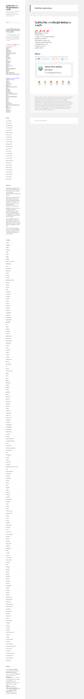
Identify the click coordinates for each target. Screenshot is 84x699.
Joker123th (69, 104)
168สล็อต (8, 245)
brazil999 (8, 296)
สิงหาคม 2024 (9, 167)
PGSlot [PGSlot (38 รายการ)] (8, 677)
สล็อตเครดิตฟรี (9, 599)
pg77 (7, 375)
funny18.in (8, 310)
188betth (8, 249)
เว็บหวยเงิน (8, 111)
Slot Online (8, 455)
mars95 (7, 354)
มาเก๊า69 (8, 553)
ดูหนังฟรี (7, 102)
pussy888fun (8, 424)
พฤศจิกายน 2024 (9, 160)
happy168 (8, 315)
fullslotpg (8, 305)
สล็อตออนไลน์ (9, 597)
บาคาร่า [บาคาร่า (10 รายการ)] (8, 684)
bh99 (7, 289)
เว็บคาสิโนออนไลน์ (10, 632)
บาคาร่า (7, 109)
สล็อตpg (7, 590)
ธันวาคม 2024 (9, 158)
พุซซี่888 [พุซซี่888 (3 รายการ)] (15, 684)
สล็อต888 (8, 54)
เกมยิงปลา (8, 625)
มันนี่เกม (7, 550)
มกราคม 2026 (9, 127)
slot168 (7, 457)
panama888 (8, 364)
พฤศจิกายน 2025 (9, 132)
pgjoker (7, 385)
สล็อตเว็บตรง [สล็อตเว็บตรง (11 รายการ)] (9, 692)
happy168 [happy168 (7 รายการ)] (8, 672)
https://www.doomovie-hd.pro (12, 74)
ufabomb (8, 494)
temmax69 (8, 478)
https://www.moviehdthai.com (12, 104)
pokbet (7, 408)
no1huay (8, 357)
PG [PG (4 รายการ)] (11, 675)
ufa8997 (7, 487)
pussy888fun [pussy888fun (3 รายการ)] (8, 679)
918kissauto (8, 263)
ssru (7, 469)
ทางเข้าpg (8, 527)
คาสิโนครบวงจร (9, 511)
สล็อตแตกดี (8, 609)
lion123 (7, 345)
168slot (7, 242)
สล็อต (7, 564)
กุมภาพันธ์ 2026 (9, 125)
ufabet (7, 490)
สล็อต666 (8, 576)
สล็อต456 (8, 569)
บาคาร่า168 (8, 58)
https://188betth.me (10, 72)
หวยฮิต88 (8, 623)
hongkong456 (9, 319)
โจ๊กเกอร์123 (8, 47)
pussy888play (9, 427)
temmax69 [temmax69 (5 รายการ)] (8, 682)
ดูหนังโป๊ (7, 62)
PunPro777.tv (9, 417)
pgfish (7, 380)
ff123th (7, 303)
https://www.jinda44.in (11, 53)
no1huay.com (9, 359)
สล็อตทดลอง (8, 61)
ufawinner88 (9, 499)
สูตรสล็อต (8, 613)
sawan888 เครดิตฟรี (10, 441)
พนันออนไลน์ (8, 543)
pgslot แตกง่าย (9, 65)
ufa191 (7, 483)
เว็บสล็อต (8, 641)
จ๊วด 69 (7, 515)
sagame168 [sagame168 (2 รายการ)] (16, 679)
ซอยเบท (7, 520)
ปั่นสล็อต (7, 539)
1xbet (7, 252)
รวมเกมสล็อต (8, 557)
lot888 (7, 352)
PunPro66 (8, 410)
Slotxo (7, 459)
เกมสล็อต (8, 627)
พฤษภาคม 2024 (9, 174)
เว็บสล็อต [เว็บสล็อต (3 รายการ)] (14, 691)
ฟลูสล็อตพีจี (8, 548)
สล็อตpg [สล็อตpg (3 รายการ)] (18, 688)
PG (6, 366)
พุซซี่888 (7, 546)
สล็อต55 (7, 571)
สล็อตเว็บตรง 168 (9, 604)
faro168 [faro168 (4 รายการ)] (10, 670)
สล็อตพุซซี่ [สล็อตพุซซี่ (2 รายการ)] (7, 690)
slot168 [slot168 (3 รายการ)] (7, 681)
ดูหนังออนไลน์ (9, 83)
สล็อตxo (7, 592)
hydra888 (8, 322)
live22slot (8, 350)
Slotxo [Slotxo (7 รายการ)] (10, 681)
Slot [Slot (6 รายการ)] (19, 679)
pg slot (7, 71)
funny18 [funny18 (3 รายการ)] (17, 670)
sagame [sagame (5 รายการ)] (12, 679)
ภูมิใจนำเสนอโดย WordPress (41, 120)
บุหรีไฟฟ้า (8, 536)
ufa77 (7, 485)
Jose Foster (49, 70)
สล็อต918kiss (8, 585)
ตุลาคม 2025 (8, 134)
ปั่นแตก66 (8, 541)
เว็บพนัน (7, 637)
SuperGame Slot (9, 471)
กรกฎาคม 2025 (9, 141)
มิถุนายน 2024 (9, 172)
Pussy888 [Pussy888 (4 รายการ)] (17, 677)
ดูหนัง (7, 88)
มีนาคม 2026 (8, 123)
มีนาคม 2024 (8, 179)
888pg (7, 256)
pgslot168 (8, 392)
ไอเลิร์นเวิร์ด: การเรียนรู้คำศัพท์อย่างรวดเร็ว (12, 8)
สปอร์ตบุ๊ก (8, 562)
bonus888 (8, 294)
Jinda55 (7, 329)
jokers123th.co (9, 340)
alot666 (7, 275)
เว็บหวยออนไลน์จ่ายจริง (11, 646)
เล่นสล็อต (8, 630)
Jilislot (7, 326)
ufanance (8, 497)
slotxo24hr (8, 462)
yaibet (7, 504)
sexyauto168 (8, 445)
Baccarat (8, 282)
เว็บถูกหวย (8, 634)
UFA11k (7, 480)
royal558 (8, 434)
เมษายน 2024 (8, 176)
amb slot (8, 277)
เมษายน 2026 (8, 120)
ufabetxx (8, 492)
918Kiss (7, 259)
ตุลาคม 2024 (8, 162)
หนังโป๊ (7, 618)
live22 (7, 99)
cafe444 (7, 298)
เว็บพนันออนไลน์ (9, 639)
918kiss (7, 81)
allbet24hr (8, 270)
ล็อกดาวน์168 (8, 560)
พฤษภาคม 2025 (9, 146)
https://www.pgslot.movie (11, 93)
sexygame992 (9, 450)
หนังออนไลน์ (8, 616)
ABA (7, 266)
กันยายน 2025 (9, 137)
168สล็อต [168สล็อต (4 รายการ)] (7, 669)
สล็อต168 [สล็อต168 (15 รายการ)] (8, 688)
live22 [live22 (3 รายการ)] (7, 675)
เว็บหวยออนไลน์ (9, 644)
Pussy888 (8, 422)
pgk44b (7, 387)
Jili (6, 324)
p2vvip (7, 361)
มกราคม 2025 (9, 155)
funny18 (8, 308)
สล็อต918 (8, 583)
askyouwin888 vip (10, 280)
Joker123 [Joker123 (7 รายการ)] (18, 674)
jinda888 (8, 331)
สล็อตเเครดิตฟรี (9, 606)
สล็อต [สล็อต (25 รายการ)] (8, 686)
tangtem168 (8, 473)
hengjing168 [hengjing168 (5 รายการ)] (13, 672)
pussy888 (8, 57)
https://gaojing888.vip (11, 68)
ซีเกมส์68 (8, 522)
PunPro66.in (62, 105)
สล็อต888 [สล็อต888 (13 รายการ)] (14, 688)
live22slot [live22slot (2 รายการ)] (9, 675)
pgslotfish (8, 403)
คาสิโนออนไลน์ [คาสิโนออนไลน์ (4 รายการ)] (14, 682)
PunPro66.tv (8, 413)
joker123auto (9, 336)
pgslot (7, 55)
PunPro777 (8, 415)
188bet (7, 247)
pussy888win (9, 429)
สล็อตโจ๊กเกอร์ (9, 611)
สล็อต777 (8, 578)
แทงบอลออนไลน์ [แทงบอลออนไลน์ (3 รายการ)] (8, 693)
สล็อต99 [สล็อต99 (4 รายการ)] (13, 686)
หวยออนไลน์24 (9, 620)
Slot (7, 452)
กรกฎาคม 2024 (9, 169)
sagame (7, 85)
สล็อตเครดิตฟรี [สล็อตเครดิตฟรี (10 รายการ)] (13, 690)
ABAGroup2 (8, 268)
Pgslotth (8, 406)
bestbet (7, 284)
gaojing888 (8, 312)
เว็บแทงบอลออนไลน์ (10, 653)
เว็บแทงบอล (8, 651)
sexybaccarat (9, 92)
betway (7, 287)
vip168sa (8, 501)
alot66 (7, 273)
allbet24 (8, 69)
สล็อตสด (7, 595)
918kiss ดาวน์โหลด (10, 261)
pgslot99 (8, 399)
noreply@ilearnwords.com (53, 72)
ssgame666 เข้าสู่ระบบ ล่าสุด (12, 466)
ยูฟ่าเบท (7, 555)
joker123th (8, 338)
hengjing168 (8, 317)
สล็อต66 (7, 574)
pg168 (7, 48)
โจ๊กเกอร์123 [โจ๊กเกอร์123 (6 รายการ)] (14, 693)
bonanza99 (8, 291)
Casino (7, 301)
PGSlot (7, 389)
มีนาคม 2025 (8, 151)
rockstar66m (9, 431)
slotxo (7, 60)
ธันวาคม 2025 (9, 130)
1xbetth (7, 64)
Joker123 (8, 333)
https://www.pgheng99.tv (11, 96)
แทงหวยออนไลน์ (9, 658)
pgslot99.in (8, 401)
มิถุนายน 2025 (9, 144)
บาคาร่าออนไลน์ (9, 534)
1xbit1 (7, 254)
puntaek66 (8, 420)
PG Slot (7, 368)
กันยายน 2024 (9, 165)
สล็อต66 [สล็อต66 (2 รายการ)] (11, 686)
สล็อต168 (8, 567)
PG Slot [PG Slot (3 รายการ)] (14, 675)
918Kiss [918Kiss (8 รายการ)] (16, 669)
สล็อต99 (7, 588)
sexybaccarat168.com (10, 448)
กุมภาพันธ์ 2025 (9, 153)
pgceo (7, 378)
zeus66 (7, 506)
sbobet (7, 443)
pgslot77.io (8, 396)
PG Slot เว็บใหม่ (9, 371)
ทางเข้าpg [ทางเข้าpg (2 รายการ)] (18, 682)
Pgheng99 (8, 382)
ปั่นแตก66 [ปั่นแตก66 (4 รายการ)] (12, 684)
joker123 (8, 82)
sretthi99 (8, 464)
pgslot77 (8, 394)
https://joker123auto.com (11, 86)
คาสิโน (7, 508)
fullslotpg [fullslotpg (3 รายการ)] (14, 670)
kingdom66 (8, 343)
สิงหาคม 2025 (9, 139)
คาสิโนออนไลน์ (9, 513)
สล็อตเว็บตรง (8, 50)
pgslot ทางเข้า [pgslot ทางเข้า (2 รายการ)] (13, 677)
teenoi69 (8, 476)
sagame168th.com (10, 438)
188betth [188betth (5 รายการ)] (12, 669)
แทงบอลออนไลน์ (9, 655)
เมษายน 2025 (8, 148)
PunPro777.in (38, 107)
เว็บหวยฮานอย (9, 648)
